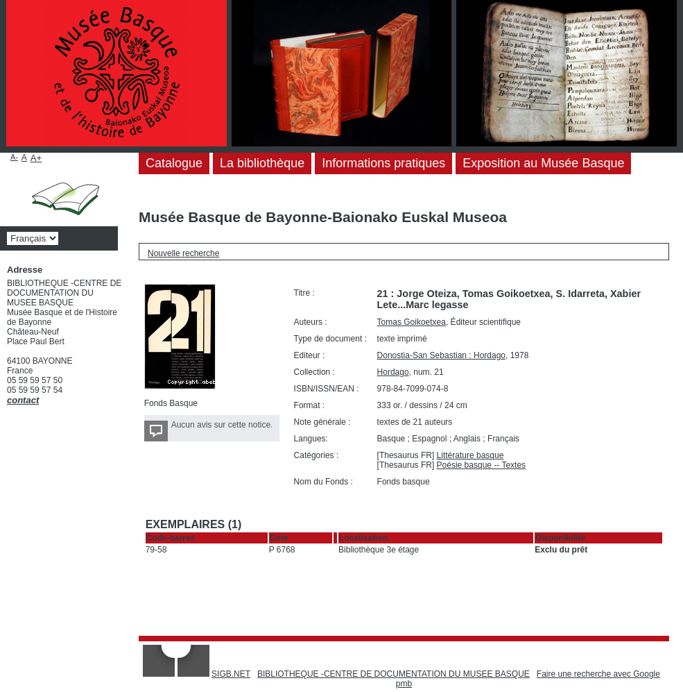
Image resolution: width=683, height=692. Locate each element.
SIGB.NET (230, 674)
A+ (36, 158)
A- (14, 157)
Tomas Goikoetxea (411, 322)
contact (23, 400)
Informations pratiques (383, 163)
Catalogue (174, 163)
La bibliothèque (262, 163)
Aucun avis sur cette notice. (222, 425)
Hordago (393, 372)
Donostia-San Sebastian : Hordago (441, 355)
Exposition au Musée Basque (543, 163)
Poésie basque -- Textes (481, 465)
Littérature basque (470, 455)
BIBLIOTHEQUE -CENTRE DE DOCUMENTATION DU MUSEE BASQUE (393, 674)
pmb (404, 684)
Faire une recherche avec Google (598, 674)
